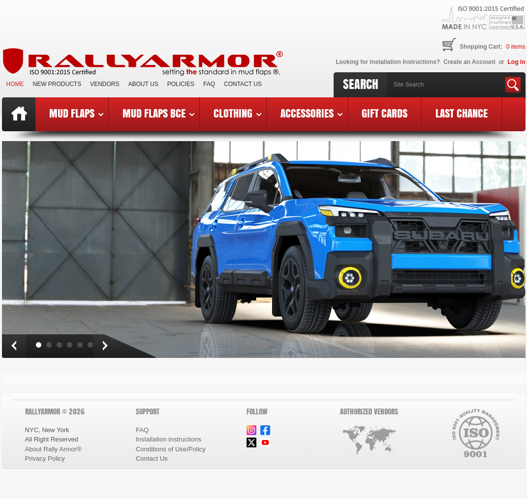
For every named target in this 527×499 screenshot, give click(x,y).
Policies (180, 84)
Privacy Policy (45, 458)
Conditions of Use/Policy (171, 449)
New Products (57, 84)
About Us (143, 84)
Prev (14, 346)
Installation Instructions (168, 439)
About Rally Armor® (53, 449)
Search (360, 84)
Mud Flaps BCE (158, 113)
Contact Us (243, 84)
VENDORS (104, 84)
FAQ (209, 84)
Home (15, 84)
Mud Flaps (76, 113)
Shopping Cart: (481, 46)
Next (105, 346)
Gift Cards (384, 113)
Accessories (311, 113)
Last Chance (461, 113)
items (516, 46)
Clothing (237, 113)
